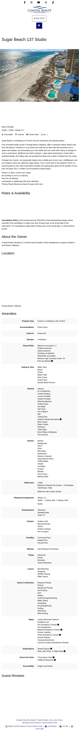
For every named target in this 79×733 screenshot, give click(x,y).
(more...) (44, 134)
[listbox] (39, 75)
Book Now (39, 18)
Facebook (51, 726)
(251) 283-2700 (55, 720)
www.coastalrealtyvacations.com (23, 726)
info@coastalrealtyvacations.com (39, 723)
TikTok (64, 726)
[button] (6, 75)
